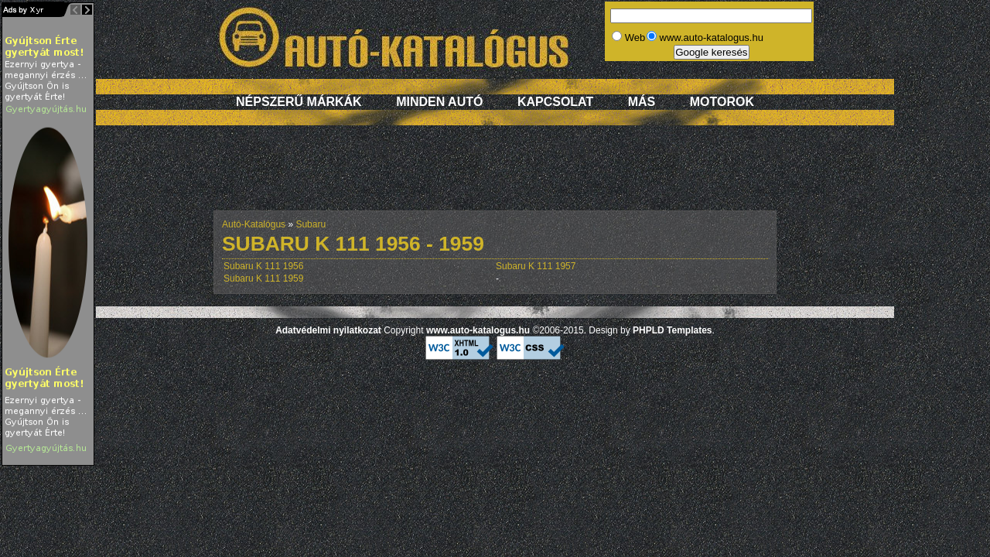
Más (642, 101)
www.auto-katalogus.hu (478, 330)
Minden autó (439, 101)
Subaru (310, 224)
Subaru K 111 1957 (535, 266)
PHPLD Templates (672, 330)
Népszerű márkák (299, 101)
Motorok (722, 101)
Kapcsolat (555, 101)
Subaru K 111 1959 (263, 278)
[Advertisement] (495, 175)
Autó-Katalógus (253, 224)
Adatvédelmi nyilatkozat (328, 330)
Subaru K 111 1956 (263, 266)
